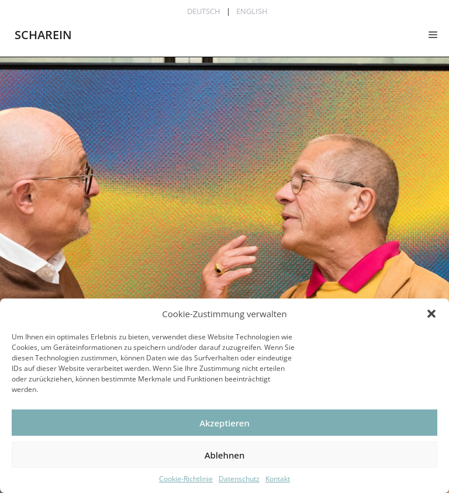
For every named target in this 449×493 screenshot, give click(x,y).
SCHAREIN (43, 35)
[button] (431, 314)
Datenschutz (239, 479)
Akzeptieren (224, 423)
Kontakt (277, 479)
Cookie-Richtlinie (186, 479)
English (252, 11)
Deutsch (203, 11)
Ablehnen (225, 455)
